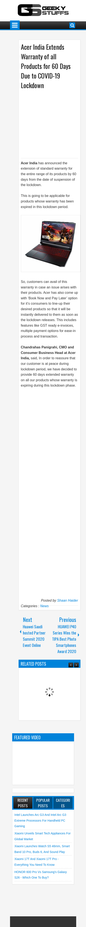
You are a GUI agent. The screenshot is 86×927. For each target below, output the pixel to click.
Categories (63, 802)
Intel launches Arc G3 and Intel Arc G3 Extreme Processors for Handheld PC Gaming (40, 820)
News (44, 606)
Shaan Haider (67, 600)
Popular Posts (43, 802)
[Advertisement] (52, 123)
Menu (15, 25)
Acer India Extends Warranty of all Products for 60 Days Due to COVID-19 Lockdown (46, 66)
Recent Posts (22, 802)
